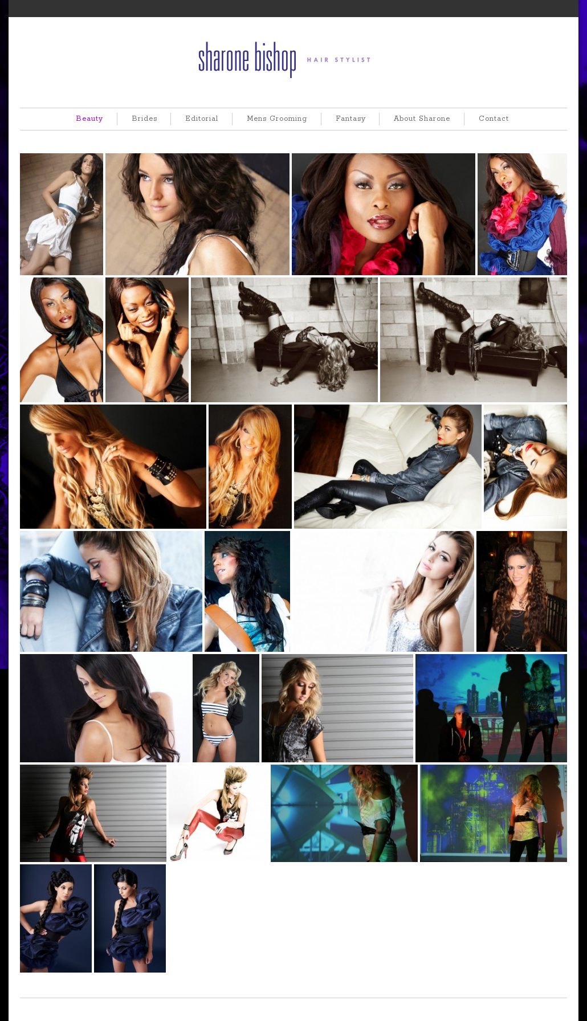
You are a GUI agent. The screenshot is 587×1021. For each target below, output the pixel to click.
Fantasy (351, 119)
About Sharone (422, 119)
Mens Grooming (277, 119)
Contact (494, 119)
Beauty (89, 119)
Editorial (201, 119)
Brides (144, 119)
